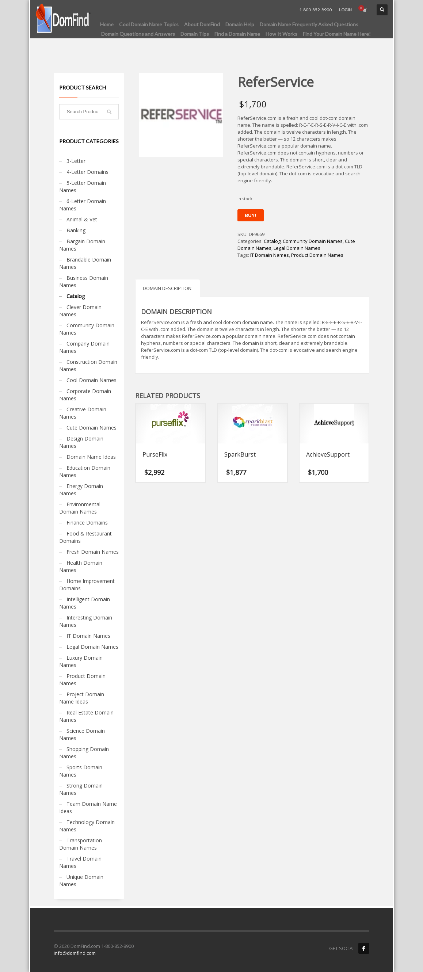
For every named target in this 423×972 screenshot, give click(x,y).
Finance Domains (87, 522)
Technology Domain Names (87, 826)
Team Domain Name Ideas (88, 807)
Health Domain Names (80, 566)
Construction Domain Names (88, 365)
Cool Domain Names (91, 380)
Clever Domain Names (80, 311)
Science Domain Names (82, 734)
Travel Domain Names (80, 862)
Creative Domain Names (82, 413)
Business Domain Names (83, 281)
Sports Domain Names (80, 771)
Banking (75, 230)
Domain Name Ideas (91, 456)
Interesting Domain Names (85, 621)
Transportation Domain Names (80, 844)
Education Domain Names (84, 471)
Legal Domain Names (297, 248)
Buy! (250, 215)
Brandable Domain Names (85, 263)
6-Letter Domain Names (82, 205)
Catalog (272, 241)
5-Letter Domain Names (82, 186)
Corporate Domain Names (85, 395)
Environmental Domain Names (79, 508)
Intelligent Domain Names (84, 603)
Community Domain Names (313, 241)
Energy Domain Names (81, 490)
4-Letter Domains (87, 171)
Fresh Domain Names (92, 551)
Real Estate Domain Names (86, 716)
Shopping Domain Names (84, 753)
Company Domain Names (84, 347)
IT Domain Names (269, 255)
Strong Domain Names (81, 789)
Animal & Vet (81, 219)
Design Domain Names (81, 442)
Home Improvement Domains (87, 585)
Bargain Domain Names (82, 245)
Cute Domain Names (91, 427)
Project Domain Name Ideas (81, 698)
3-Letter (75, 160)
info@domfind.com (75, 953)
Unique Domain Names (81, 880)
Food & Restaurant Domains (85, 537)
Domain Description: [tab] (168, 288)
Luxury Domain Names (81, 661)
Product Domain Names (317, 255)
